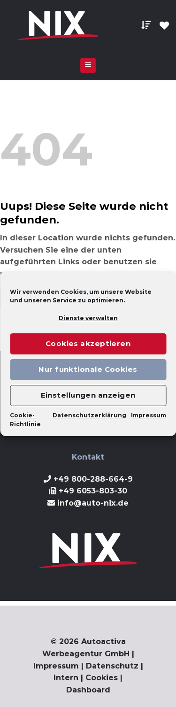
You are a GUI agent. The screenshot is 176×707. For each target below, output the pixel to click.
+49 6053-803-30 (93, 490)
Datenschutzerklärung (89, 415)
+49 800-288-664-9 (93, 479)
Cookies (101, 677)
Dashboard (88, 689)
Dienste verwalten (88, 318)
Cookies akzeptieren (88, 343)
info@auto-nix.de (93, 503)
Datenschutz (112, 665)
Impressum (148, 415)
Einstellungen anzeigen (88, 395)
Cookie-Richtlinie (25, 420)
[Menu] (88, 65)
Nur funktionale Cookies (87, 369)
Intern (66, 677)
